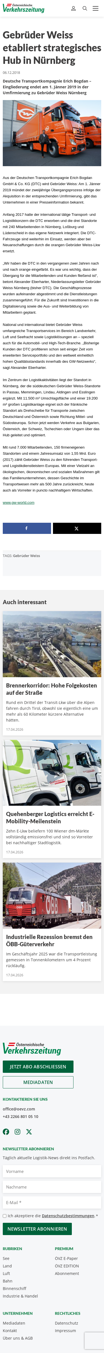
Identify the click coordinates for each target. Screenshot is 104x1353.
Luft (6, 1273)
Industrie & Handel (20, 1296)
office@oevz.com (19, 1109)
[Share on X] (77, 528)
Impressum (65, 1330)
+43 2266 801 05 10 (20, 1116)
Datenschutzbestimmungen (68, 1215)
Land (7, 1266)
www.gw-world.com (18, 502)
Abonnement (67, 1273)
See (6, 1258)
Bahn (7, 1281)
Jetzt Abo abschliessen (38, 1067)
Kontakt (10, 1330)
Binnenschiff (14, 1288)
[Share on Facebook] (27, 528)
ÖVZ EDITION (67, 1266)
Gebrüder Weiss (26, 555)
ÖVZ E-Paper (66, 1258)
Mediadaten (38, 1082)
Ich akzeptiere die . (53, 1216)
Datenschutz (66, 1323)
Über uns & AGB (18, 1338)
